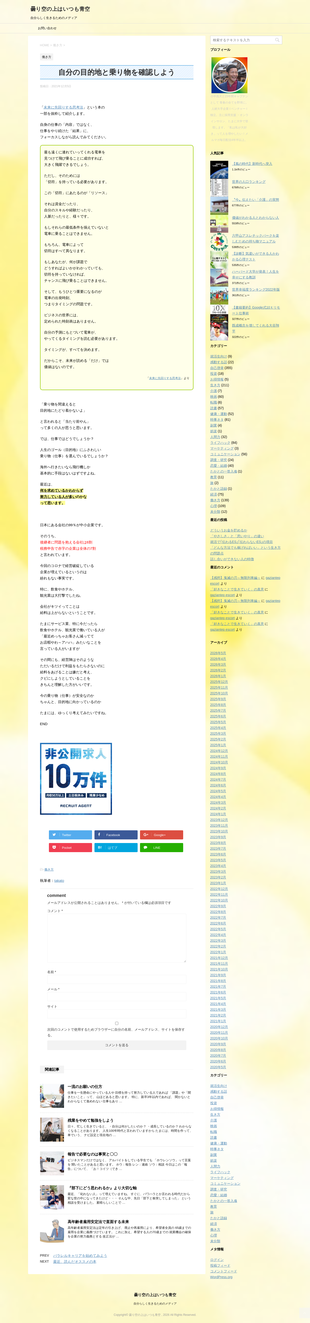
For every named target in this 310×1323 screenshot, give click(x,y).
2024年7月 (218, 779)
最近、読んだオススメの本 (74, 1261)
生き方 (215, 385)
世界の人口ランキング (249, 182)
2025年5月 (218, 722)
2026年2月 (218, 670)
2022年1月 (218, 952)
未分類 (215, 512)
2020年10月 (219, 1038)
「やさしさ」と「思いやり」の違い (237, 536)
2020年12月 (219, 1027)
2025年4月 (218, 728)
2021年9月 (218, 975)
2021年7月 (218, 986)
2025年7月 (218, 710)
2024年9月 (218, 768)
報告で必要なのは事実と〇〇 (92, 1154)
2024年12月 (219, 751)
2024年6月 (218, 785)
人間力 (215, 437)
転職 (213, 402)
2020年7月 (218, 1055)
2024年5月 (218, 791)
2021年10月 (219, 969)
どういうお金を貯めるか (228, 530)
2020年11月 (219, 1032)
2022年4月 (218, 935)
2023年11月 (219, 825)
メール (53, 989)
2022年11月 (219, 894)
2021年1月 (218, 1021)
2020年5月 (218, 1067)
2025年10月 (219, 693)
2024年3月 (218, 802)
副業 (213, 425)
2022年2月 (218, 946)
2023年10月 (219, 831)
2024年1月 (218, 814)
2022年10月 (219, 900)
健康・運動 (218, 414)
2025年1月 (218, 745)
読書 (213, 408)
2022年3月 (218, 940)
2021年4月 (218, 1004)
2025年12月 (219, 682)
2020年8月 (218, 1050)
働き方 (49, 869)
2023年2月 (218, 877)
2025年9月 (218, 699)
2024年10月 (219, 762)
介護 (213, 391)
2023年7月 (218, 848)
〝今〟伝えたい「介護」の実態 (255, 200)
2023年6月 (218, 854)
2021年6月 (218, 992)
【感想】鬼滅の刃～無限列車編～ (235, 578)
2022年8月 (218, 912)
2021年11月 (219, 963)
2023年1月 (218, 883)
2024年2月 (218, 808)
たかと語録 (218, 489)
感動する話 (218, 362)
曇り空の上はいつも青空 (60, 9)
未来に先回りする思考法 (63, 107)
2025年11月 (219, 687)
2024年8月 (218, 774)
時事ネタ (217, 420)
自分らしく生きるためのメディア (155, 1303)
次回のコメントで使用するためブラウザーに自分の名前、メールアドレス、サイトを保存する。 (116, 1032)
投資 (213, 374)
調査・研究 (218, 460)
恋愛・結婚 (218, 466)
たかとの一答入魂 (223, 471)
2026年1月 (218, 676)
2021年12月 (219, 958)
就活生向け (218, 356)
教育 (213, 477)
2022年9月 (218, 906)
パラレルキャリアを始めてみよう (80, 1256)
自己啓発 (217, 368)
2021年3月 (218, 1009)
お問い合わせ (47, 28)
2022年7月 (218, 917)
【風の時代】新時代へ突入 (252, 164)
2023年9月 (218, 837)
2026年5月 (218, 653)
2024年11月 (219, 756)
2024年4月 (218, 797)
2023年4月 (218, 866)
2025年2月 (218, 739)
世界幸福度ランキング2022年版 (256, 289)
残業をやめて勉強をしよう (91, 1120)
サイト (52, 1006)
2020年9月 (218, 1044)
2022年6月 (218, 923)
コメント (55, 911)
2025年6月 (218, 716)
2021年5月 (218, 998)
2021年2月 (218, 1015)
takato (59, 880)
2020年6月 (218, 1061)
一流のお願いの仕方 (85, 1087)
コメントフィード (223, 1271)
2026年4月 (218, 659)
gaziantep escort (222, 595)
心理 (213, 506)
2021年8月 (218, 981)
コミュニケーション (225, 454)
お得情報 (217, 379)
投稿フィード (220, 1265)
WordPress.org (221, 1277)
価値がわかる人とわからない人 (255, 218)
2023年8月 (218, 843)
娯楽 (213, 431)
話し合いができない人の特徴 (232, 559)
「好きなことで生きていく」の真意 (237, 589)
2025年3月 (218, 733)
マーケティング (222, 448)
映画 (213, 397)
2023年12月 (219, 820)
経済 (213, 494)
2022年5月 (218, 929)
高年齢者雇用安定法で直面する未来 (98, 1222)
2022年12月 (219, 889)
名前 (51, 972)
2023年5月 (218, 860)
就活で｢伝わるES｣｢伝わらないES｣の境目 (241, 542)
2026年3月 (218, 664)
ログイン (217, 1260)
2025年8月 (218, 705)
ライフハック (220, 443)
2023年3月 (218, 871)
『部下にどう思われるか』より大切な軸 (102, 1188)
